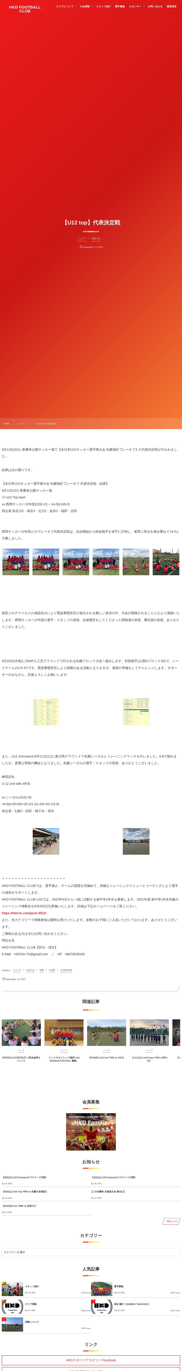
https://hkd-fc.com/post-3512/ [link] (24, 913)
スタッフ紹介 (32, 1286)
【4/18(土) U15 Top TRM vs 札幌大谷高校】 (25, 1191)
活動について (32, 1322)
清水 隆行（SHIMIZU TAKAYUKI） (132, 1304)
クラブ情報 (31, 1304)
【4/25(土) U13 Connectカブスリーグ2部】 (24, 1177)
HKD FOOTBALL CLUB (25, 9)
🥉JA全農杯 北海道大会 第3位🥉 (108, 1191)
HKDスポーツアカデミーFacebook (91, 1360)
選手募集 (118, 1286)
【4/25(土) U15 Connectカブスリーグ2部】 (113, 1177)
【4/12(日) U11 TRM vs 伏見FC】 (19, 1206)
